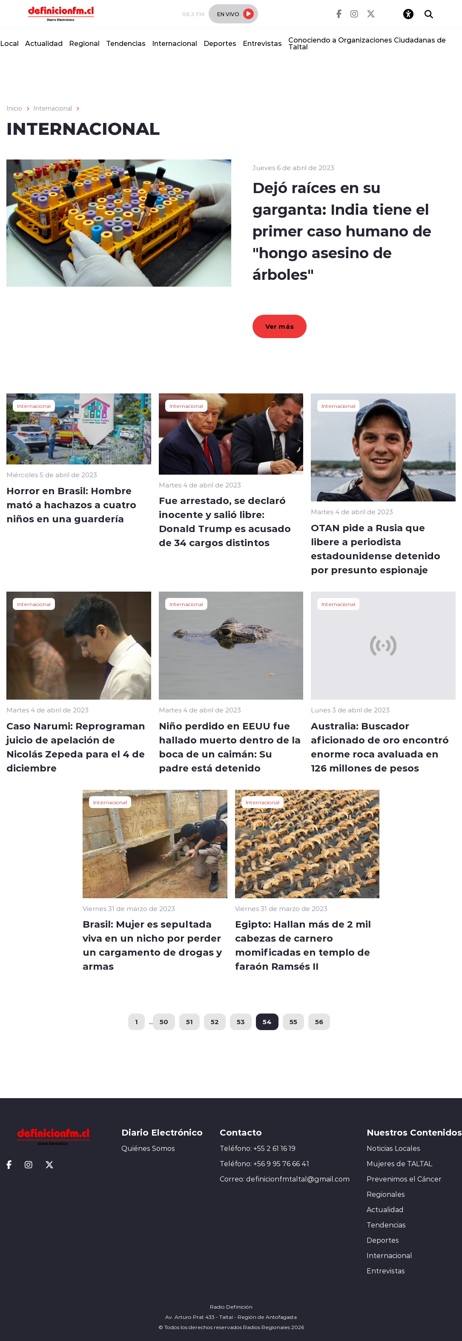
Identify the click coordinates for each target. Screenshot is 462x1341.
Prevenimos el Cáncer (404, 1179)
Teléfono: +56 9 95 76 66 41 (264, 1163)
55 (293, 1021)
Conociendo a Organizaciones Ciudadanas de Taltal (367, 43)
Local (9, 43)
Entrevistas (262, 43)
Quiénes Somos (148, 1148)
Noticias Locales (393, 1148)
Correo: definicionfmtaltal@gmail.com (285, 1179)
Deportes (220, 43)
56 (319, 1021)
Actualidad (44, 43)
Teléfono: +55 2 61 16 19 (258, 1148)
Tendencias (126, 43)
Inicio (14, 108)
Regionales (386, 1194)
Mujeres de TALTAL (399, 1163)
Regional (84, 43)
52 (215, 1021)
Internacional (174, 43)
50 (164, 1021)
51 (189, 1021)
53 (241, 1021)
